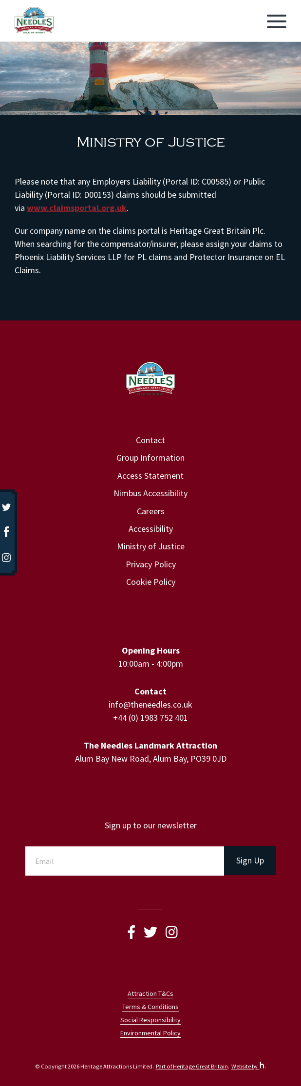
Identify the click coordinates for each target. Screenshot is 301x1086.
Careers (151, 511)
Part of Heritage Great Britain (192, 1066)
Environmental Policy (150, 1033)
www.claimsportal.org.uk (77, 207)
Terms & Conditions (150, 1006)
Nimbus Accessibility (150, 493)
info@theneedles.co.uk (150, 704)
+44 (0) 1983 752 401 (150, 717)
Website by (248, 1066)
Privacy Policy (151, 564)
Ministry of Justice (151, 546)
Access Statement (150, 475)
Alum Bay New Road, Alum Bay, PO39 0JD (150, 758)
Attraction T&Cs (150, 993)
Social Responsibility (150, 1019)
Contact (150, 440)
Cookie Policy (150, 581)
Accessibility (151, 528)
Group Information (150, 457)
